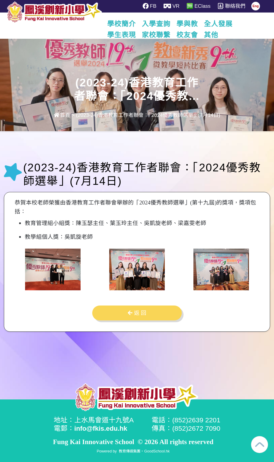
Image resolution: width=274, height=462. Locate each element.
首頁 (62, 115)
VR (172, 6)
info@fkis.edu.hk (101, 428)
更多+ (249, 24)
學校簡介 (121, 24)
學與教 (187, 24)
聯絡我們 (232, 6)
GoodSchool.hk (158, 451)
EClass (199, 6)
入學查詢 (156, 24)
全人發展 (218, 24)
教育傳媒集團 (129, 451)
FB (149, 6)
